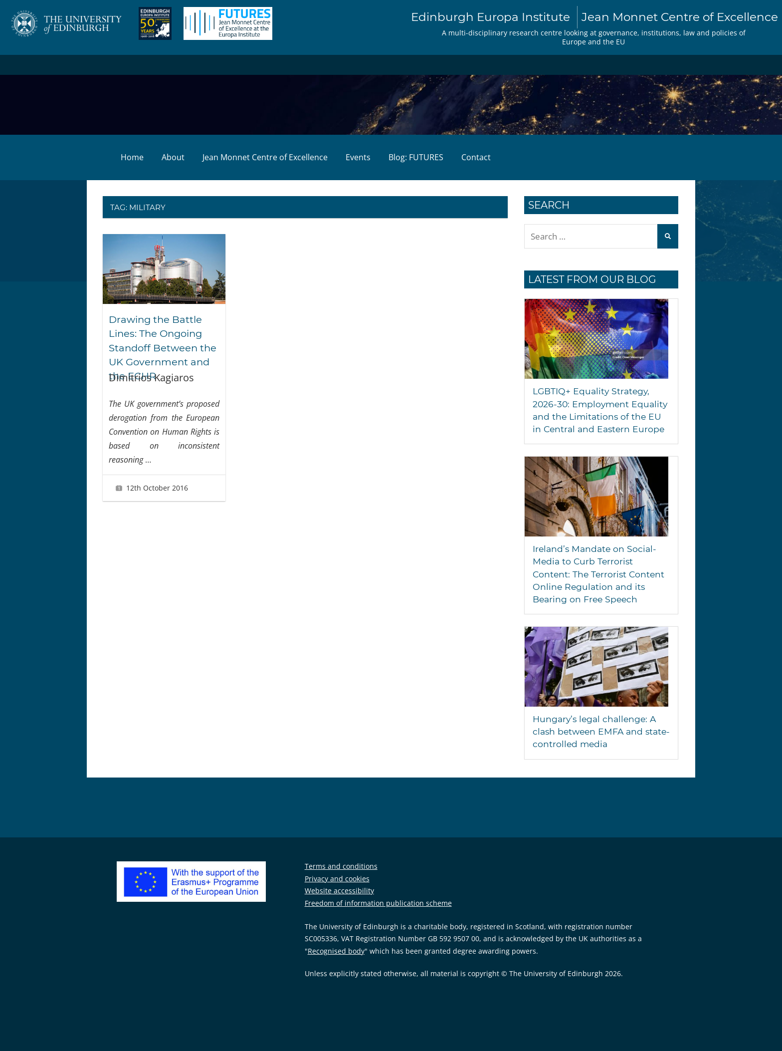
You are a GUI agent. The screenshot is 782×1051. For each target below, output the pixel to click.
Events (358, 157)
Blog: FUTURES (416, 157)
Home (132, 157)
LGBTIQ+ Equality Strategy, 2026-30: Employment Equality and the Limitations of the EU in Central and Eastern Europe (596, 417)
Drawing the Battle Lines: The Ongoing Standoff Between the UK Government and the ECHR (164, 347)
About (173, 157)
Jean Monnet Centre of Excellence (265, 157)
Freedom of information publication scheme (378, 915)
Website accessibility (339, 903)
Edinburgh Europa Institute (587, 17)
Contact (476, 157)
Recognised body (336, 963)
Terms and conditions (341, 879)
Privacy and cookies (337, 891)
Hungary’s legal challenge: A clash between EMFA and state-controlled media (597, 745)
